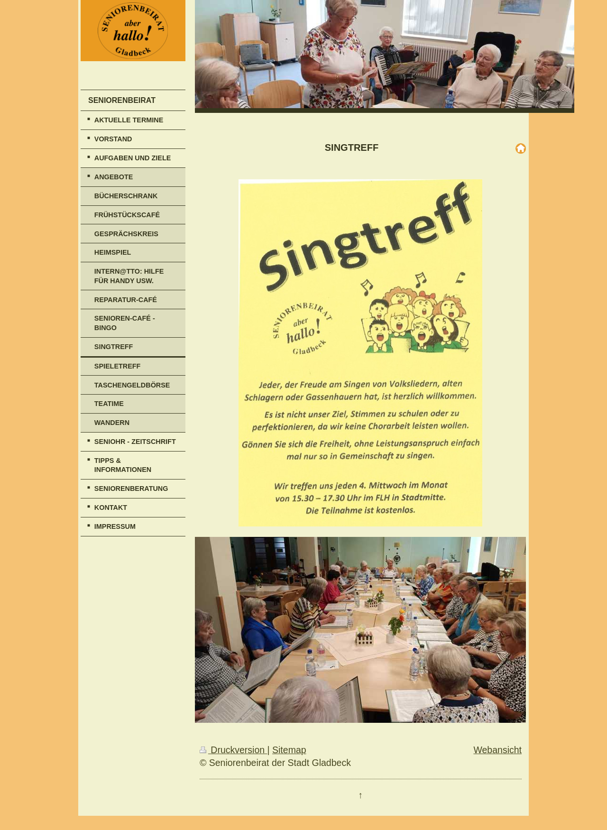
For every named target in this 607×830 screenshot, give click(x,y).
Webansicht (497, 750)
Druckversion (233, 750)
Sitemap (289, 750)
